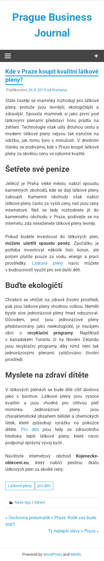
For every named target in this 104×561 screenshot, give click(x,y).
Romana (59, 90)
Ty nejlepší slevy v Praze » (73, 531)
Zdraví (39, 502)
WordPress (52, 554)
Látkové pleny (47, 263)
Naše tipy (23, 502)
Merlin (75, 554)
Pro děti (30, 429)
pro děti (43, 486)
